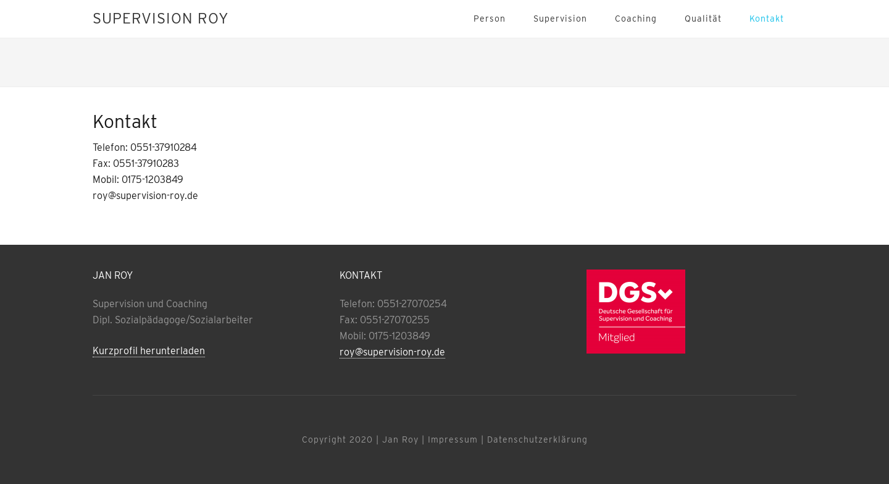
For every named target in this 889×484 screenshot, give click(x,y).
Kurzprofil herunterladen (149, 351)
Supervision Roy (161, 18)
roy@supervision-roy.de (392, 352)
